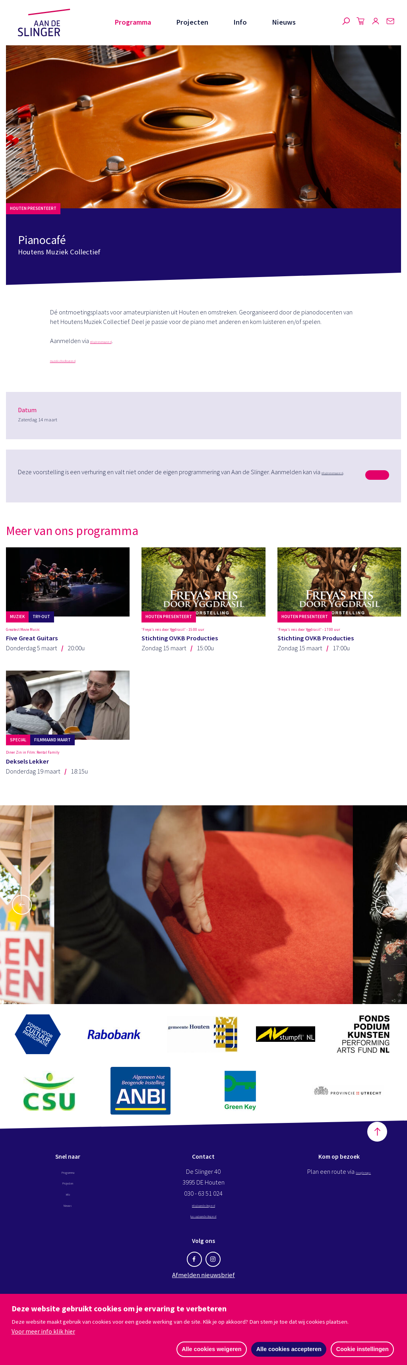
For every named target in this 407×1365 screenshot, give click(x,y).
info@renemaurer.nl (116, 341)
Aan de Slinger (44, 23)
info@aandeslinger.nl (203, 1243)
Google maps (363, 1210)
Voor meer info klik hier (43, 1331)
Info (240, 22)
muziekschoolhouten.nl (80, 360)
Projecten (192, 22)
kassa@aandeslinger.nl (203, 1254)
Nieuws (284, 22)
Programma (132, 22)
